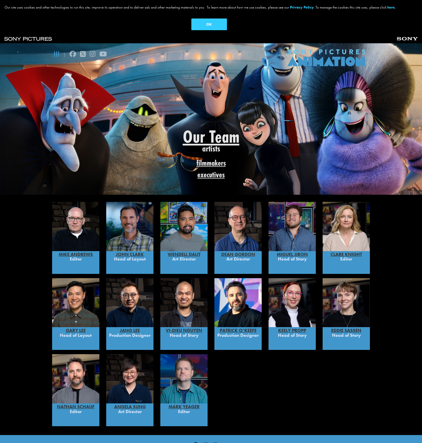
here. (391, 7)
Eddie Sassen (346, 304)
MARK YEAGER (184, 380)
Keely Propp (292, 304)
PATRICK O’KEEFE (238, 304)
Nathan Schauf (76, 380)
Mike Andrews (76, 227)
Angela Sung (130, 380)
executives (211, 174)
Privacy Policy (98, 430)
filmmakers (211, 163)
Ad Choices (211, 430)
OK (209, 24)
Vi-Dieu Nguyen (184, 304)
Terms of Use (134, 430)
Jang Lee (130, 304)
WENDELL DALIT (184, 227)
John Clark (130, 227)
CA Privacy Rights (173, 430)
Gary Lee (76, 304)
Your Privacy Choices (252, 430)
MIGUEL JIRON (292, 227)
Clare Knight (346, 227)
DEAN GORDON (238, 227)
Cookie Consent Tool (317, 430)
